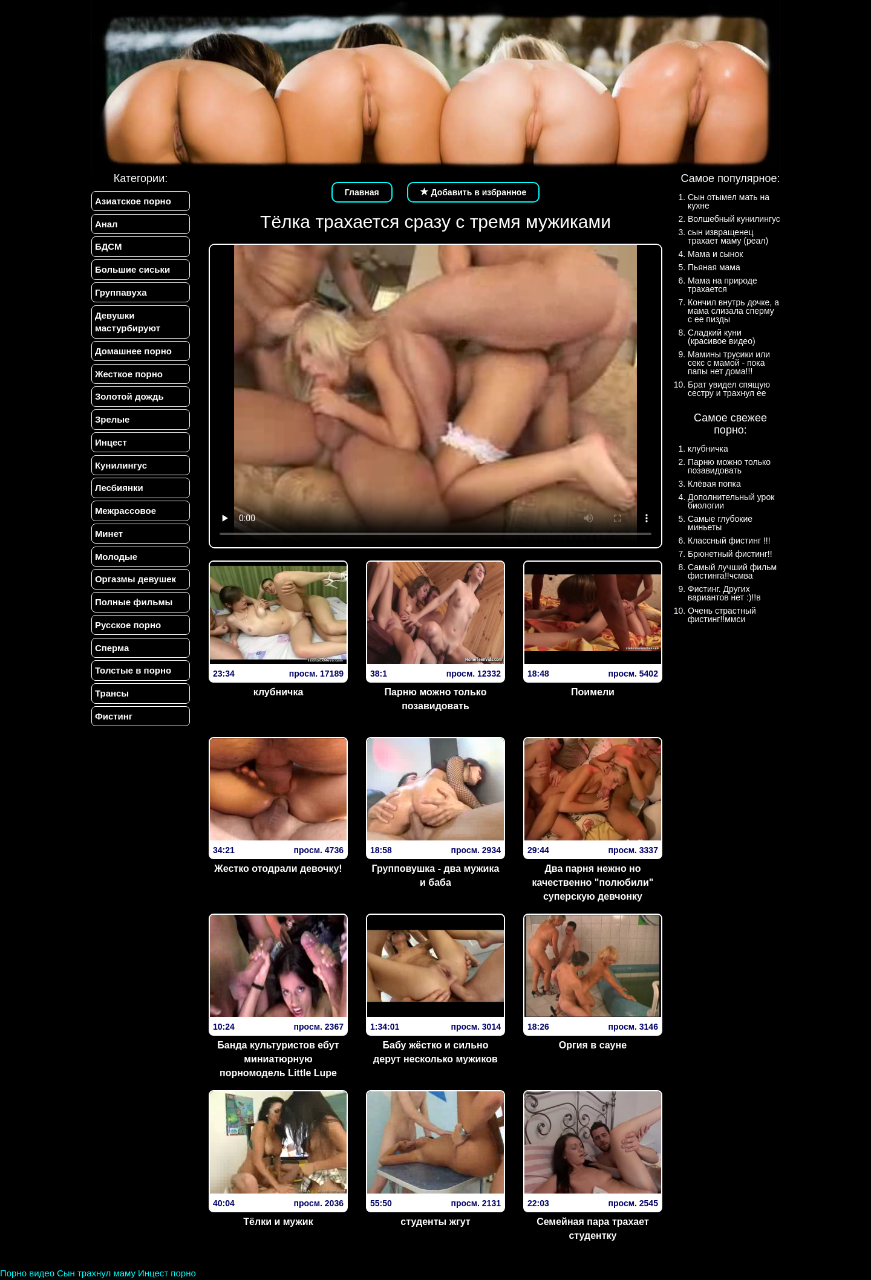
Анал (105, 224)
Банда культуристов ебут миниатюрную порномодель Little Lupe (278, 1059)
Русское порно (127, 632)
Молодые (115, 562)
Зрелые (111, 423)
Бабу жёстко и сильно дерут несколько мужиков (435, 1052)
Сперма (111, 655)
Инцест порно (167, 1273)
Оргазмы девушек (134, 585)
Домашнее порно (132, 353)
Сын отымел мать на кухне (728, 201)
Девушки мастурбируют (127, 323)
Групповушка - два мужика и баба (436, 875)
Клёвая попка (714, 483)
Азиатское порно (132, 201)
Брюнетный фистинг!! (730, 554)
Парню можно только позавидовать (436, 699)
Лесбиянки (118, 492)
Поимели (593, 692)
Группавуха (120, 294)
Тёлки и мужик (278, 1222)
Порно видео (27, 1273)
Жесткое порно (128, 376)
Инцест (110, 446)
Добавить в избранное (473, 192)
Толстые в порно (132, 679)
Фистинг (113, 725)
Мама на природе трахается (722, 284)
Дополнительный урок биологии (731, 501)
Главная (362, 192)
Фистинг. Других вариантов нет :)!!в (724, 593)
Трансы (111, 702)
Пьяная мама (714, 267)
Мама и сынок (715, 254)
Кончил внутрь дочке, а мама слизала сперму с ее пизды (733, 310)
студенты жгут (435, 1222)
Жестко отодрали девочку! (278, 868)
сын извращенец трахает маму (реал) (728, 236)
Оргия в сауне (593, 1045)
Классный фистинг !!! (729, 540)
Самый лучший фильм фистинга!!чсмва (732, 571)
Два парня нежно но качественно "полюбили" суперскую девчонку (593, 882)
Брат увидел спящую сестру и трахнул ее (729, 388)
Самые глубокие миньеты (720, 523)
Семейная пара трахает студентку (593, 1229)
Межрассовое (124, 516)
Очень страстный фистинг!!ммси (722, 614)
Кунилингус (120, 469)
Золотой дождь (128, 400)
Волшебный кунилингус (734, 219)
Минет (108, 539)
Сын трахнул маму (96, 1273)
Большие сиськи (131, 270)
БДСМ (108, 247)
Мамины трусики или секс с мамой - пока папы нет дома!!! (729, 362)
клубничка (278, 692)
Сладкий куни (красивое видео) (721, 336)
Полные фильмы (133, 609)
